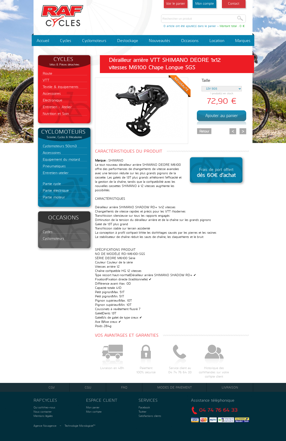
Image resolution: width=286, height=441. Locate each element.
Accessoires (51, 93)
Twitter (142, 411)
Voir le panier (175, 3)
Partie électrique (55, 190)
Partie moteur (53, 197)
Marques (242, 40)
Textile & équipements (59, 86)
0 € (242, 26)
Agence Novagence (45, 425)
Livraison (230, 387)
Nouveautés (159, 40)
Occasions (189, 40)
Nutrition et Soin (55, 113)
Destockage (128, 40)
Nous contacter (42, 411)
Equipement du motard (60, 159)
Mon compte (204, 3)
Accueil (43, 40)
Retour (204, 131)
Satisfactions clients (149, 416)
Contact (233, 3)
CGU (88, 387)
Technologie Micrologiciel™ (80, 425)
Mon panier (92, 407)
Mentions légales (43, 416)
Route (46, 73)
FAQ (124, 387)
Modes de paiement (174, 387)
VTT (45, 80)
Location (217, 40)
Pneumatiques (53, 166)
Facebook (144, 407)
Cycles (65, 40)
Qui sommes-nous (44, 407)
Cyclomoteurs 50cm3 (59, 145)
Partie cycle (51, 183)
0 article (169, 26)
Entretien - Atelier (56, 106)
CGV (51, 387)
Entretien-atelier (55, 172)
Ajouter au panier (221, 115)
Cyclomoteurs (94, 40)
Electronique (51, 100)
